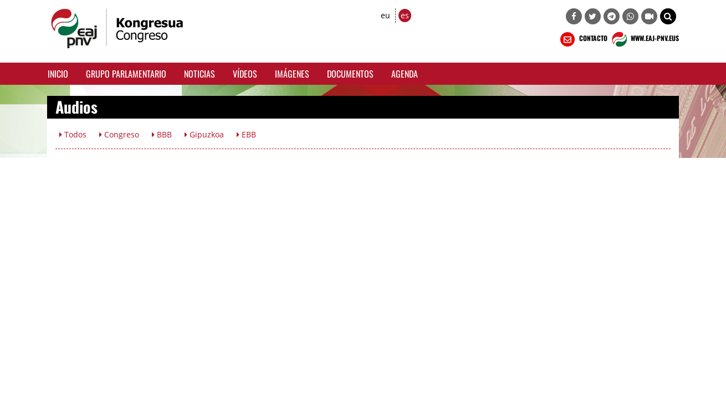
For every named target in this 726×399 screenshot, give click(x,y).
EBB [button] (246, 134)
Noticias (199, 73)
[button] (668, 16)
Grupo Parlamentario (126, 73)
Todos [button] (72, 134)
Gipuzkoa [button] (204, 134)
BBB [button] (162, 134)
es (405, 15)
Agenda (404, 73)
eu (385, 15)
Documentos (350, 73)
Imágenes (292, 73)
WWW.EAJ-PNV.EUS (644, 39)
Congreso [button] (119, 134)
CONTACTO (582, 39)
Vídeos (245, 73)
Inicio (58, 73)
